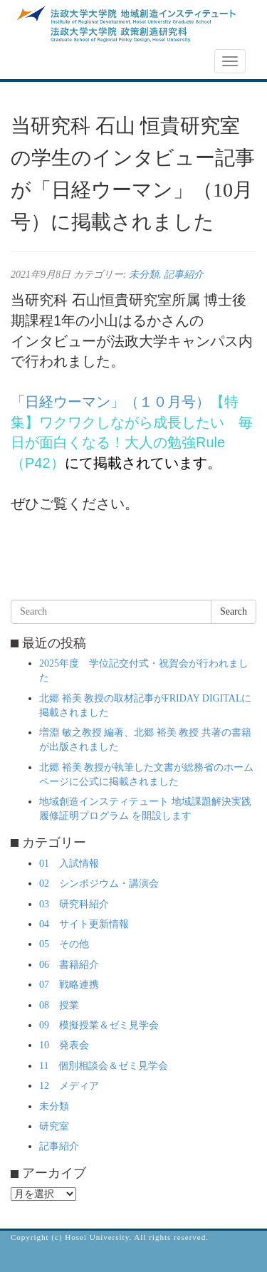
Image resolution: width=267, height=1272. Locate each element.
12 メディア (69, 1085)
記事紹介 (184, 274)
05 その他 (64, 944)
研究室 (54, 1126)
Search (233, 611)
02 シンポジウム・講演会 (99, 883)
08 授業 (59, 1005)
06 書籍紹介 (69, 964)
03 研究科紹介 (74, 904)
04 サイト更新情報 (84, 924)
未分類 (144, 274)
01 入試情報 (69, 863)
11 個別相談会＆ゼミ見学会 (103, 1065)
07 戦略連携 (69, 984)
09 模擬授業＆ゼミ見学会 (99, 1025)
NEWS (33, 62)
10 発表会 (64, 1045)
